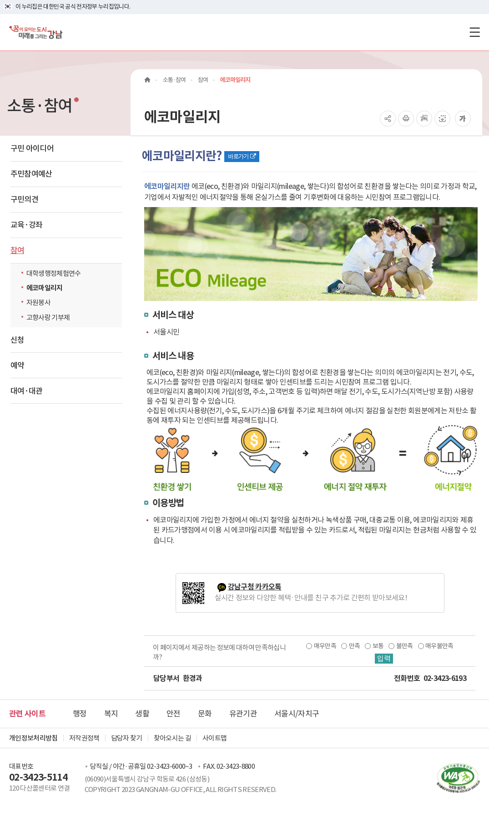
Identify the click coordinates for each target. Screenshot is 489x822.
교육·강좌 (26, 225)
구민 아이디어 (32, 148)
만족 (354, 646)
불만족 (404, 646)
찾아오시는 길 (172, 738)
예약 (17, 365)
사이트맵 (214, 738)
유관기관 (243, 714)
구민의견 (24, 199)
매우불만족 (439, 646)
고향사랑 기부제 (48, 317)
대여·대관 (26, 391)
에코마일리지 (44, 288)
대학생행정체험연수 (53, 273)
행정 (80, 714)
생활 (142, 714)
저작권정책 (84, 738)
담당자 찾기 (126, 738)
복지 (111, 714)
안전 (173, 714)
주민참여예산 (31, 174)
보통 (378, 646)
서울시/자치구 (296, 714)
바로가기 (242, 156)
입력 (384, 658)
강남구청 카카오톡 (255, 587)
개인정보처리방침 (33, 738)
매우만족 (325, 646)
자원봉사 (38, 302)
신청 (17, 340)
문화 (205, 714)
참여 (17, 250)
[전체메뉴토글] (474, 32)
